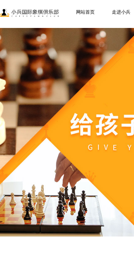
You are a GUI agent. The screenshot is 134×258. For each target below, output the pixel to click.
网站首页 (85, 12)
